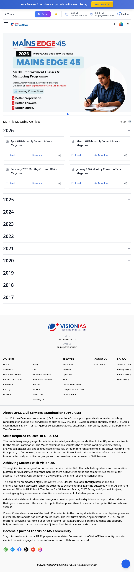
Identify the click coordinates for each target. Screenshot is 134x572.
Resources (68, 364)
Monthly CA (38, 399)
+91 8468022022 (67, 339)
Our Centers (100, 364)
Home (6, 364)
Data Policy (123, 379)
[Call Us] (66, 14)
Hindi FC (37, 384)
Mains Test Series (12, 374)
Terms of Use (124, 364)
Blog (65, 379)
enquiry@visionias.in (67, 346)
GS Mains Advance (42, 374)
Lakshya (7, 389)
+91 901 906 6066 (79, 15)
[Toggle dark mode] (56, 14)
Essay (35, 364)
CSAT (35, 369)
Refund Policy (124, 374)
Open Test (68, 374)
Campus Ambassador (74, 389)
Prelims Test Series (13, 379)
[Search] (114, 24)
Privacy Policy (124, 369)
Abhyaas (67, 369)
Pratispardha (69, 394)
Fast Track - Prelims (43, 379)
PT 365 (36, 389)
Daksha (7, 394)
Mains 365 (38, 394)
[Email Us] (101, 14)
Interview (8, 384)
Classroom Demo (72, 384)
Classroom (8, 369)
